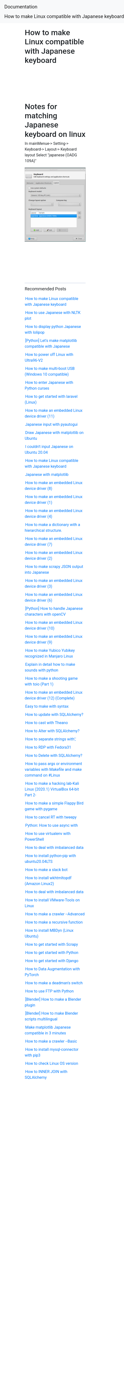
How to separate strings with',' (50, 739)
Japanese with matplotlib (46, 474)
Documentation (20, 7)
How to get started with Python (51, 952)
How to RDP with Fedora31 (48, 747)
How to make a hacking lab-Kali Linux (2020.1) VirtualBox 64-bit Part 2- (52, 789)
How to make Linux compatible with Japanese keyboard (64, 16)
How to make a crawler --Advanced (55, 914)
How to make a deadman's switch (54, 983)
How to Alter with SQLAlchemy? (52, 731)
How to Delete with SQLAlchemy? (53, 755)
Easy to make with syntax (46, 706)
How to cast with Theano (46, 722)
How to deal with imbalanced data (54, 847)
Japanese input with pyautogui (51, 424)
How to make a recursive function (54, 922)
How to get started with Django (51, 961)
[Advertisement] (46, 82)
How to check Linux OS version (51, 1063)
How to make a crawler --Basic (51, 1041)
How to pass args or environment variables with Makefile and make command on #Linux (53, 769)
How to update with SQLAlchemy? (54, 714)
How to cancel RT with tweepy (50, 817)
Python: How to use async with (51, 825)
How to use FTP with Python (49, 991)
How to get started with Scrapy (51, 944)
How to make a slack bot (46, 869)
